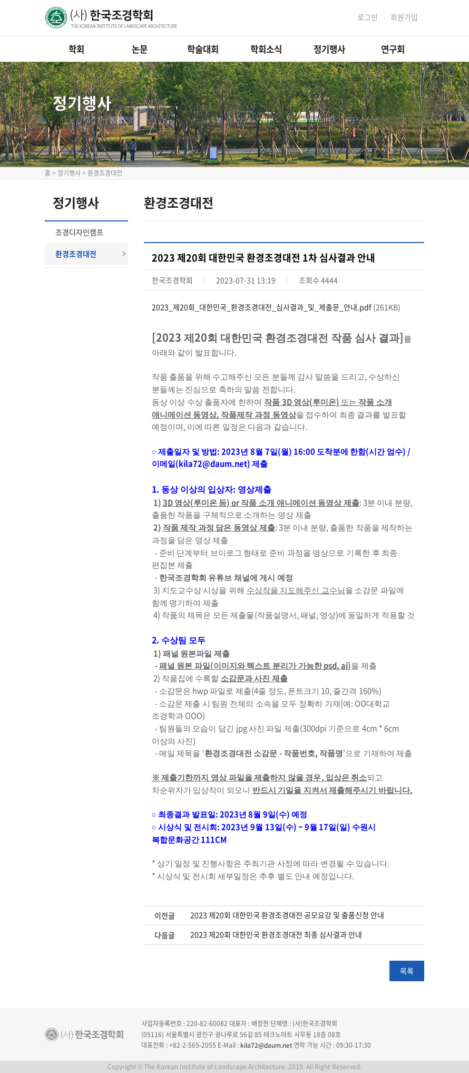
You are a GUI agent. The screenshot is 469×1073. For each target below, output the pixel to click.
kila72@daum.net (266, 1045)
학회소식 (266, 49)
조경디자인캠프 (79, 232)
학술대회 (203, 49)
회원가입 (404, 17)
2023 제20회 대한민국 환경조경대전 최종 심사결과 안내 (276, 935)
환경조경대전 (90, 253)
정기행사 (329, 49)
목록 (407, 970)
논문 (140, 49)
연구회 (393, 49)
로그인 (367, 17)
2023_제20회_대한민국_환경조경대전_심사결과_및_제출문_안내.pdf (262, 307)
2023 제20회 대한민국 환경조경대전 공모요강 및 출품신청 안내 (287, 915)
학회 (76, 49)
